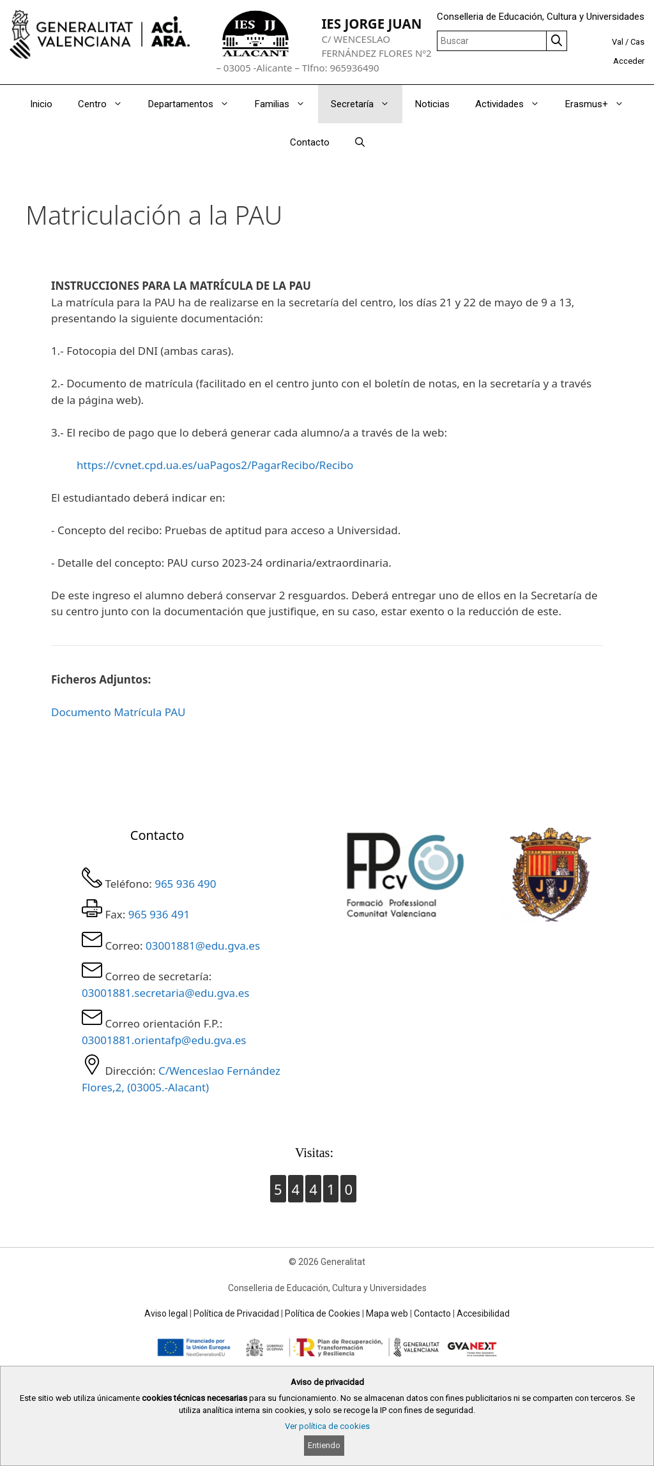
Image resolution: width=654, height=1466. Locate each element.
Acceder (628, 61)
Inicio (41, 104)
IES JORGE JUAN (371, 24)
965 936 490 (185, 883)
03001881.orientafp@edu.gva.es (164, 1040)
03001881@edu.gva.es (203, 945)
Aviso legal (166, 1313)
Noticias (432, 104)
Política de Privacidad (236, 1313)
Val (617, 42)
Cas (637, 42)
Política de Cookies (322, 1313)
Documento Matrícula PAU (118, 712)
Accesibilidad (483, 1313)
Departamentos (195, 104)
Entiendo (324, 1445)
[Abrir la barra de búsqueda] (359, 142)
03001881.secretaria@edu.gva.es (165, 992)
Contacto (310, 142)
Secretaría (366, 104)
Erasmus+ (601, 104)
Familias (286, 104)
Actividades (513, 104)
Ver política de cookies (327, 1426)
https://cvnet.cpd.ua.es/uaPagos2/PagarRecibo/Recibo (215, 465)
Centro (106, 104)
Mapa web (387, 1313)
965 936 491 (159, 914)
